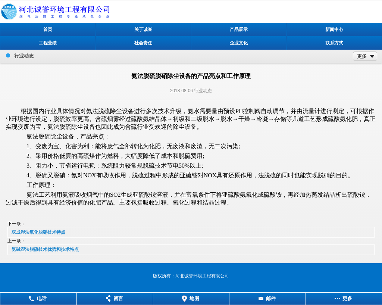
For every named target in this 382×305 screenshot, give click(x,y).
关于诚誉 (143, 29)
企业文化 (239, 43)
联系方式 (334, 43)
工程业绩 (48, 43)
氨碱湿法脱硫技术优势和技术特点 (45, 249)
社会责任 (143, 43)
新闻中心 (334, 29)
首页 (47, 29)
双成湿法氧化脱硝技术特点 (38, 232)
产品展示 (239, 29)
